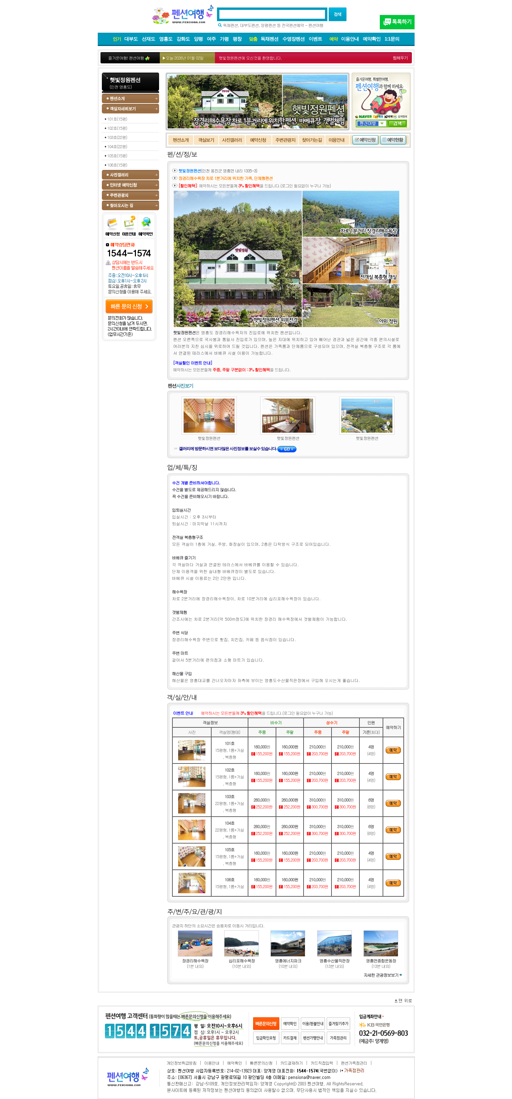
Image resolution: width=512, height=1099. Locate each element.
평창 (237, 39)
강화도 (183, 39)
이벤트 (315, 39)
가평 (224, 39)
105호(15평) (117, 155)
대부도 (131, 39)
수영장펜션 (293, 39)
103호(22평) (117, 137)
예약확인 (372, 39)
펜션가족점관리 (354, 1063)
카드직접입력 (321, 1063)
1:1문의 (392, 39)
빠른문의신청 (261, 1063)
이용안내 (350, 39)
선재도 (148, 39)
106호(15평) (117, 165)
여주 (211, 39)
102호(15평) (117, 128)
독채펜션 (269, 39)
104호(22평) (117, 146)
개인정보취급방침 (182, 1063)
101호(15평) (117, 119)
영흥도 (165, 39)
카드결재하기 (291, 1063)
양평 (198, 39)
